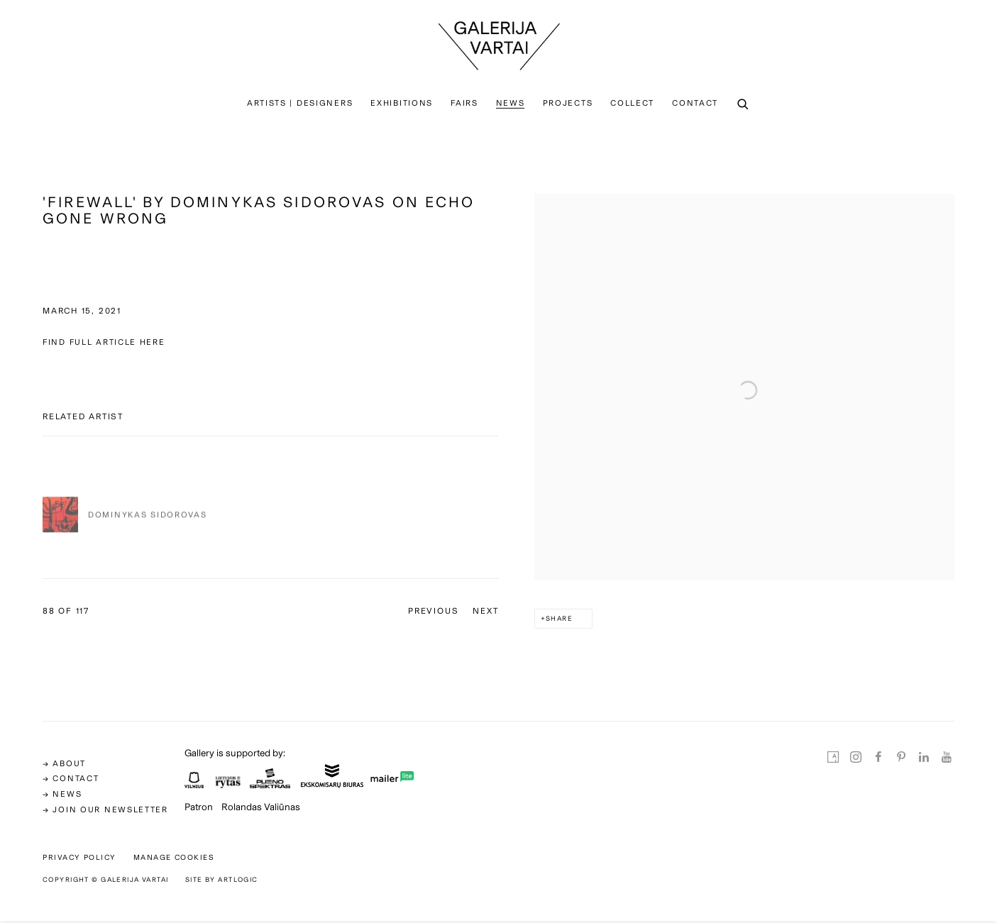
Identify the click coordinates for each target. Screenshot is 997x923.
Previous (433, 611)
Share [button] (559, 618)
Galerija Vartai (499, 46)
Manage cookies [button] (174, 857)
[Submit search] (743, 105)
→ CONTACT (71, 778)
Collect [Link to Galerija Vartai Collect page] (632, 103)
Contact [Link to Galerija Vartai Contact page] (695, 103)
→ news (62, 794)
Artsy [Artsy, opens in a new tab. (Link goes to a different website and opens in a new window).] (833, 758)
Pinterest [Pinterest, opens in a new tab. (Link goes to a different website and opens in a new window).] (901, 758)
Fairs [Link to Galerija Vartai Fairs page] (464, 103)
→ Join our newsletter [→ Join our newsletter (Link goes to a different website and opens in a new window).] (105, 809)
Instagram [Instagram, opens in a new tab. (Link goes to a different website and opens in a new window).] (856, 758)
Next (485, 611)
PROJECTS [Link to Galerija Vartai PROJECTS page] (568, 103)
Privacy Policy (79, 857)
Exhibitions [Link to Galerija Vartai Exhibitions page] (401, 103)
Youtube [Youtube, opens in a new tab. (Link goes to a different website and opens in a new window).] (947, 758)
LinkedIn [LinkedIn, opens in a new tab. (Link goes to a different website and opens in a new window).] (924, 758)
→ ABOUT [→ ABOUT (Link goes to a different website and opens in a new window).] (64, 763)
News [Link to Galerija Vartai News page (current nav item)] (510, 103)
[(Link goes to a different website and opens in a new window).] (194, 784)
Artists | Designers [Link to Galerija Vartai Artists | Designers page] (300, 103)
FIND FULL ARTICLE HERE (104, 342)
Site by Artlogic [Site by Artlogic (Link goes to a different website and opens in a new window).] (221, 879)
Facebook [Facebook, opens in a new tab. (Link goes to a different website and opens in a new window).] (878, 758)
